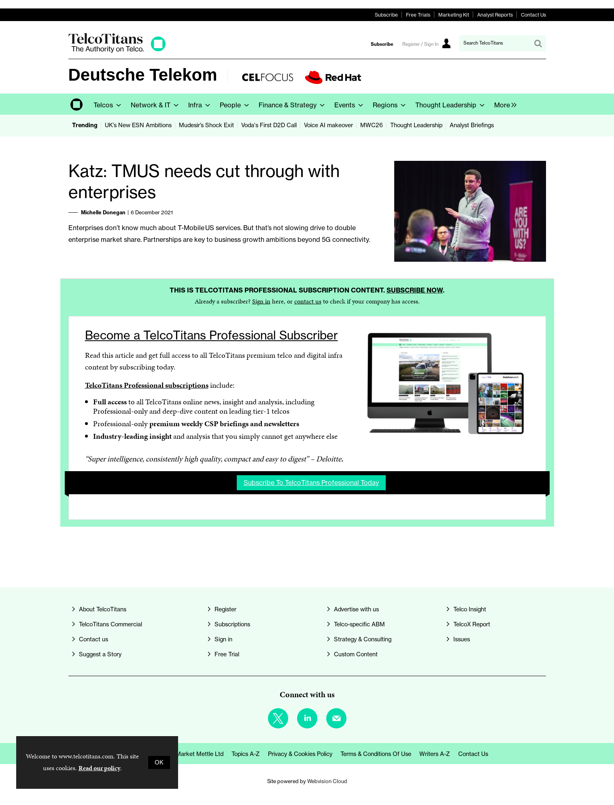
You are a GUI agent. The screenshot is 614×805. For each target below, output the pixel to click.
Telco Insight (469, 609)
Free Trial (227, 654)
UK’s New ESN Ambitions (138, 125)
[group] (503, 104)
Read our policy (99, 768)
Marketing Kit (453, 15)
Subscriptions (232, 624)
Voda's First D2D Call (269, 125)
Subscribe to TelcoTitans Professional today (311, 482)
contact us (307, 301)
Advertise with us (356, 609)
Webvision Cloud (327, 781)
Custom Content (356, 654)
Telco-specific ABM (359, 624)
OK (159, 762)
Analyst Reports (495, 15)
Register (225, 609)
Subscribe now (415, 290)
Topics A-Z (246, 754)
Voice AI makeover (328, 125)
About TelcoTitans (102, 609)
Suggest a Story (100, 654)
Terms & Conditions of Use (375, 754)
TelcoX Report (471, 624)
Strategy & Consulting (362, 639)
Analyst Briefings (472, 125)
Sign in (261, 301)
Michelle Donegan (103, 212)
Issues (461, 639)
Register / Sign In (420, 44)
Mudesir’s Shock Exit (206, 125)
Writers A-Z (434, 754)
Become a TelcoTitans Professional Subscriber (211, 335)
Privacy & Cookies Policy (300, 754)
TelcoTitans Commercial (110, 624)
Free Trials (418, 15)
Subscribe (386, 15)
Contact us (93, 639)
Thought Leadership (416, 125)
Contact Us (533, 15)
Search (537, 43)
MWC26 (371, 125)
